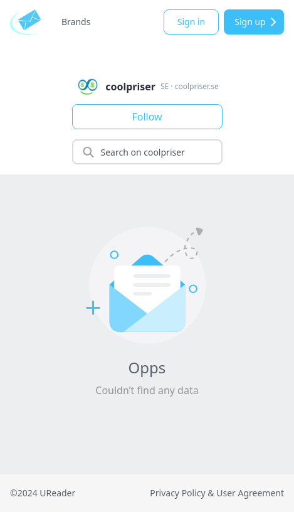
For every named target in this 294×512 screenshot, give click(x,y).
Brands (75, 22)
